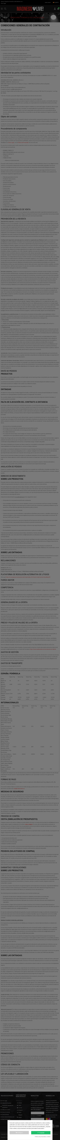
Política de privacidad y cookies (42, 1136)
